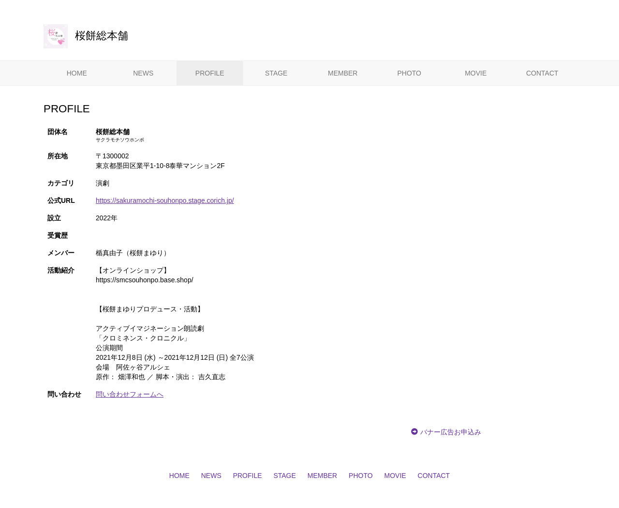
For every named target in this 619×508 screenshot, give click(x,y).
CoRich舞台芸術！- (170, 5)
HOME (77, 73)
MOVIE (475, 73)
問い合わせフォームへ (129, 394)
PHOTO (409, 73)
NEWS (143, 73)
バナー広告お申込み (450, 432)
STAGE (276, 73)
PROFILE (209, 73)
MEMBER (342, 73)
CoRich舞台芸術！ (551, 501)
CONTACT (542, 73)
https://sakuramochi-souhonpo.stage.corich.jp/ (165, 200)
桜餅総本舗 (86, 36)
